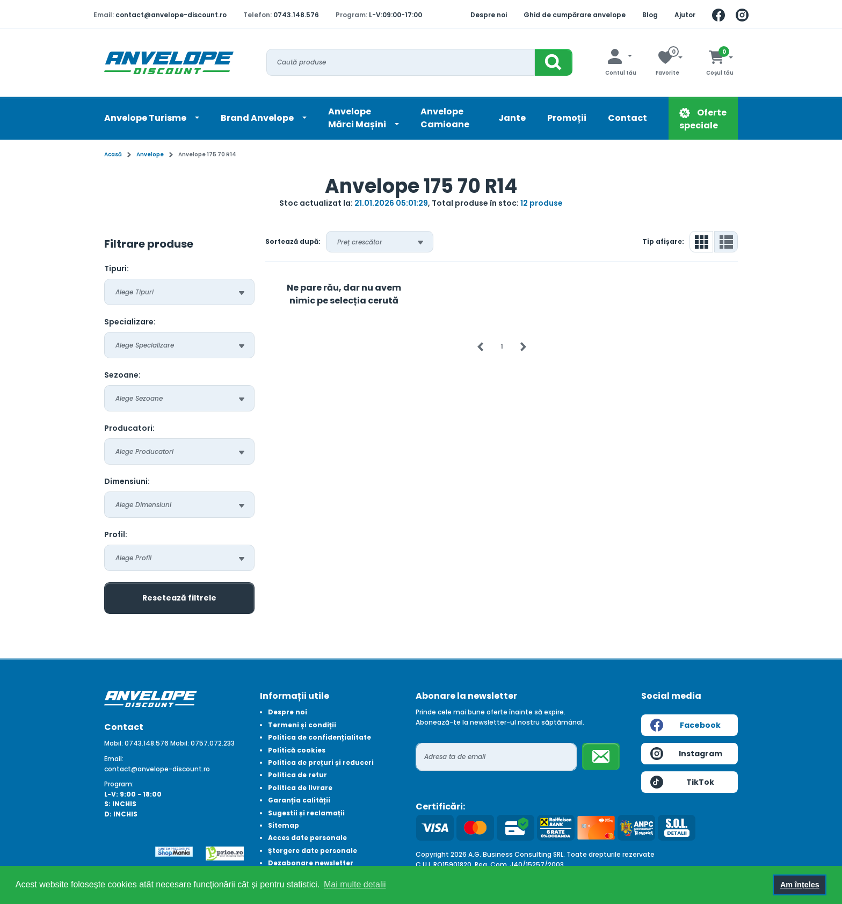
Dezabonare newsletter (310, 862)
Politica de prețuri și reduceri (321, 762)
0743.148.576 (296, 14)
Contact (627, 118)
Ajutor (684, 14)
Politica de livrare (300, 787)
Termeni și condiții (302, 724)
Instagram (686, 753)
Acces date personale (307, 837)
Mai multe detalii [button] (355, 884)
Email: (114, 758)
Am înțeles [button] (799, 884)
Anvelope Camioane (444, 118)
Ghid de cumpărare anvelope (575, 14)
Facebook (685, 725)
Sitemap (283, 825)
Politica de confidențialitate (319, 737)
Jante (512, 118)
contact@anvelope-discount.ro (171, 14)
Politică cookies (296, 750)
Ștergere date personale (312, 850)
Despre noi (488, 14)
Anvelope (150, 154)
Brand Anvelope (258, 118)
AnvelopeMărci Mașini (358, 118)
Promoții (566, 118)
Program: (119, 784)
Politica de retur (297, 774)
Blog (650, 14)
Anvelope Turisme (146, 118)
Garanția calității (299, 800)
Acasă (113, 154)
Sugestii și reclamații (306, 813)
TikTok (682, 782)
